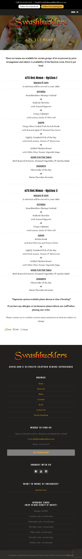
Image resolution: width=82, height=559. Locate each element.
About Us (41, 389)
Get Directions (41, 452)
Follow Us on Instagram (52, 6)
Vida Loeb (69, 555)
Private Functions (41, 415)
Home (41, 384)
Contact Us (41, 410)
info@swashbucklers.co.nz (43, 439)
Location (41, 399)
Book (41, 405)
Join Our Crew (41, 490)
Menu (74, 12)
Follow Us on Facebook (29, 6)
